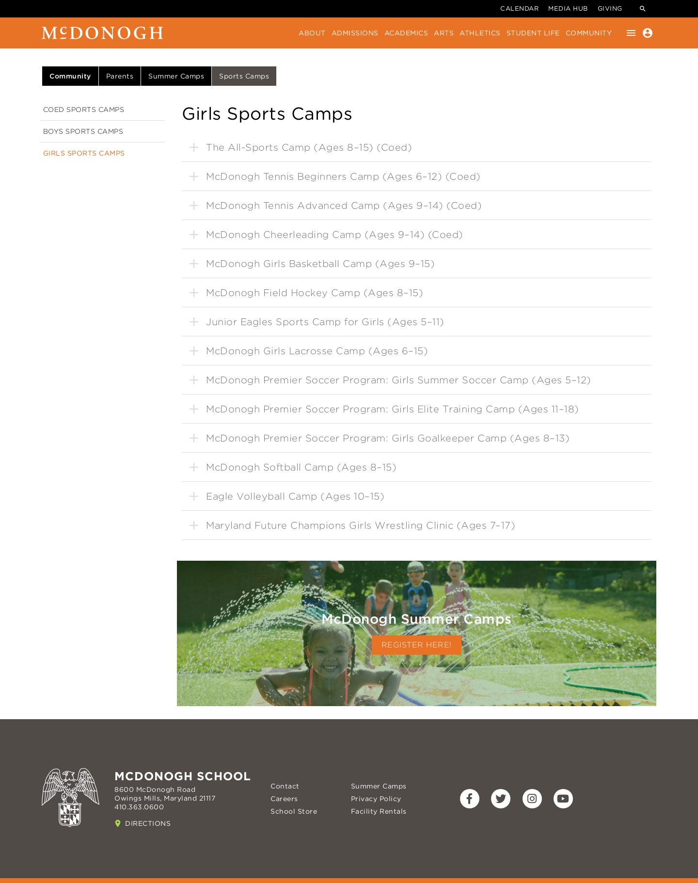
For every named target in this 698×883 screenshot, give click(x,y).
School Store (293, 811)
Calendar (519, 8)
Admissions (355, 33)
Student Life (533, 33)
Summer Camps (176, 76)
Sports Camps (244, 76)
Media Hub (568, 8)
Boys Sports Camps (83, 131)
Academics (406, 33)
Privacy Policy (376, 799)
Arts (444, 33)
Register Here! (416, 644)
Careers (284, 799)
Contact (285, 786)
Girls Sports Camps (84, 153)
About (312, 33)
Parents (120, 76)
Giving (610, 8)
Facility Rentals (379, 811)
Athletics (480, 33)
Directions (148, 823)
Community (589, 33)
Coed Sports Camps (84, 109)
